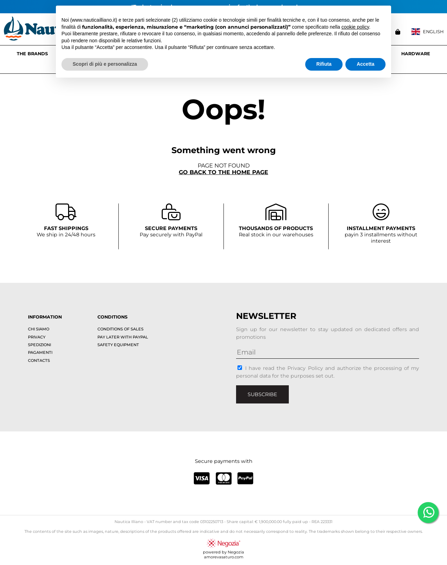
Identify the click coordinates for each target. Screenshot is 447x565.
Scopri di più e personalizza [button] (105, 64)
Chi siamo (38, 329)
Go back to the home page (223, 172)
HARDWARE (415, 53)
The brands (32, 53)
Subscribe (262, 394)
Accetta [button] (365, 64)
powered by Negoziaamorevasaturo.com (223, 552)
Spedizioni (39, 344)
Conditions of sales (120, 329)
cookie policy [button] (355, 27)
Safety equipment (118, 344)
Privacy (36, 337)
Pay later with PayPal (122, 337)
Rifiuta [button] (324, 64)
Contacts (39, 360)
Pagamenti (40, 352)
